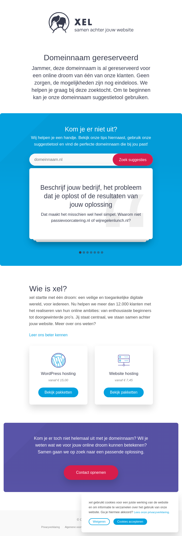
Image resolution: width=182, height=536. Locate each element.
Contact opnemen (91, 472)
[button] (80, 252)
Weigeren (99, 521)
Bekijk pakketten (58, 392)
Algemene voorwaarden (78, 527)
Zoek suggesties (132, 159)
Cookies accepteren (130, 521)
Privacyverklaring (50, 527)
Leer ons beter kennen (50, 335)
